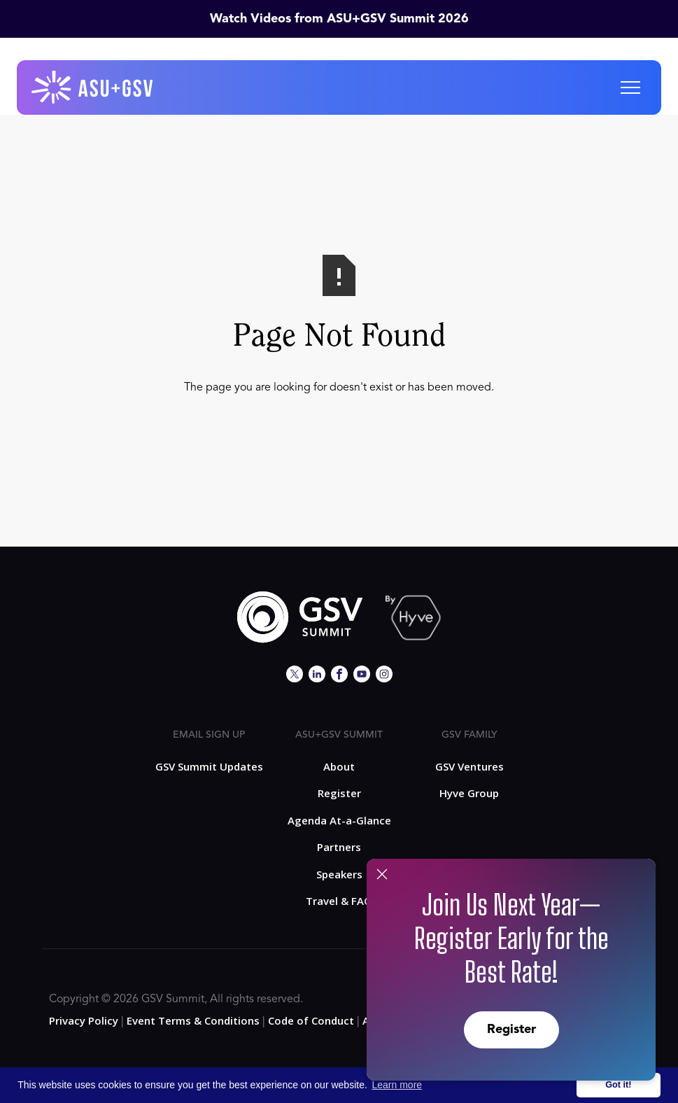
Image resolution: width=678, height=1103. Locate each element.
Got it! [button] (618, 1085)
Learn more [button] (397, 1084)
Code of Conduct (311, 1020)
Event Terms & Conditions (193, 1020)
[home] (93, 87)
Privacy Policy (83, 1020)
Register (511, 1029)
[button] (630, 87)
